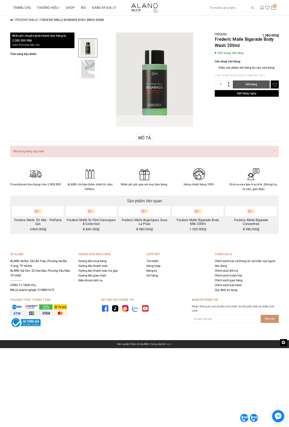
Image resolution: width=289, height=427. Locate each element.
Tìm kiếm (153, 261)
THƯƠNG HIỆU (48, 8)
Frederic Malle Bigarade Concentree (251, 221)
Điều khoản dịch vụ (90, 280)
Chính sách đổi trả (226, 270)
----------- (16, 280)
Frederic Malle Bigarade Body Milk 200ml (198, 221)
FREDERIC (221, 34)
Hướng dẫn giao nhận (92, 275)
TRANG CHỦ (22, 8)
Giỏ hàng (152, 275)
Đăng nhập (154, 265)
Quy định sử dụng (226, 290)
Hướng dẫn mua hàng (92, 261)
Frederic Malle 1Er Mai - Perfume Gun (38, 221)
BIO (83, 8)
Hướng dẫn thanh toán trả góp (98, 270)
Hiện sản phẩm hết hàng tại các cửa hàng (247, 67)
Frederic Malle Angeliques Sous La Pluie (144, 221)
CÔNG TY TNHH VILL (23, 285)
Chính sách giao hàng (229, 280)
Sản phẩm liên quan (144, 200)
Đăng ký (152, 270)
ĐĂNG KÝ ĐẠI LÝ (104, 8)
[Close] (275, 151)
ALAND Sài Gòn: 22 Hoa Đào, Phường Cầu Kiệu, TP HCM (40, 273)
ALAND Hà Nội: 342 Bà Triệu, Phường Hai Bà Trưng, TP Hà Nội (38, 263)
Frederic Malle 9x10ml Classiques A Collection (91, 221)
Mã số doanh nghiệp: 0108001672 (32, 290)
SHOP (70, 8)
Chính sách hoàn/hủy (228, 275)
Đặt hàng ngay (246, 93)
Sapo (169, 344)
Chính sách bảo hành (228, 285)
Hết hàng (251, 84)
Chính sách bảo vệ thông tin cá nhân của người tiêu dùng (245, 263)
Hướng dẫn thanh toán (93, 265)
